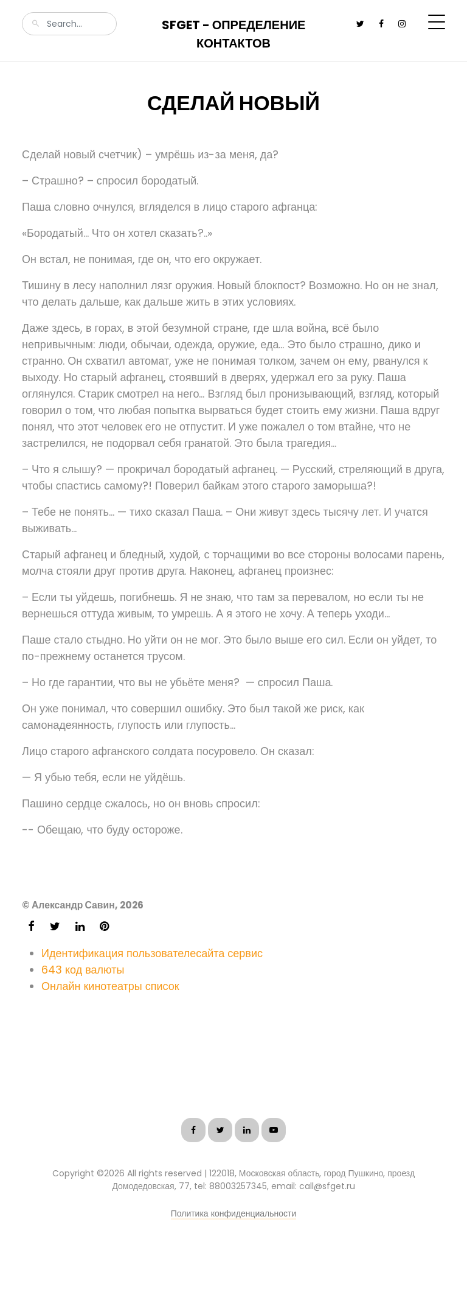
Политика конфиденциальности (234, 1213)
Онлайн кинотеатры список (110, 986)
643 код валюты (82, 969)
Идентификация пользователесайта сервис (152, 953)
